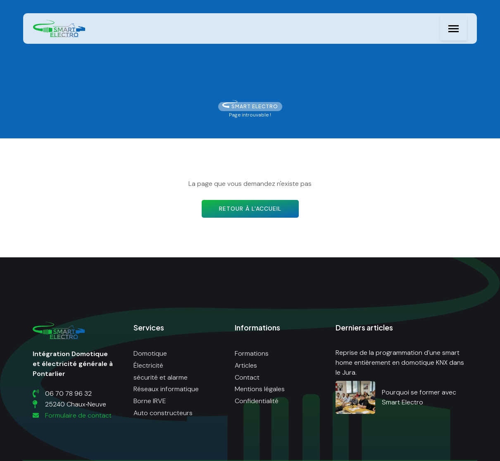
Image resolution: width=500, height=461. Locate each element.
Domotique (150, 353)
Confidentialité (257, 401)
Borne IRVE (149, 401)
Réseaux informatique (166, 389)
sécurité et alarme (160, 377)
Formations (252, 353)
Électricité (148, 365)
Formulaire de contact (72, 415)
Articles (246, 365)
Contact (247, 377)
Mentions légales (260, 389)
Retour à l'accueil (250, 208)
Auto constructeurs (163, 413)
